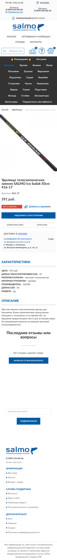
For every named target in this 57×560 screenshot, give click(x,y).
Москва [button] (22, 234)
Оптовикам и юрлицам (36, 37)
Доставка (12, 473)
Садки (29, 77)
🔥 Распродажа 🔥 (21, 59)
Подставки (41, 90)
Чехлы (28, 84)
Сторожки (14, 84)
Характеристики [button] (15, 225)
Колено (37, 65)
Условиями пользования (35, 431)
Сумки (26, 90)
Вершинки (43, 71)
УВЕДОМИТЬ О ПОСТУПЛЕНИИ (28, 215)
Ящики (14, 90)
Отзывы (20, 42)
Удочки (24, 65)
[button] (14, 12)
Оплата (11, 478)
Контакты (36, 42)
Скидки (11, 528)
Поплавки (13, 71)
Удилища (9, 65)
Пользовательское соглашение (23, 507)
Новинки (12, 523)
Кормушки (43, 84)
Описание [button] (42, 225)
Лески (49, 65)
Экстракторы (42, 96)
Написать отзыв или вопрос (28, 361)
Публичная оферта (17, 503)
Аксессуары (11, 102)
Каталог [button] (12, 37)
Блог (10, 519)
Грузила (28, 71)
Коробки (43, 77)
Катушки (41, 59)
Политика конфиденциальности (24, 532)
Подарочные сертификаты (37, 102)
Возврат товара (15, 482)
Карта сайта (14, 498)
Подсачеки (15, 77)
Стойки (25, 96)
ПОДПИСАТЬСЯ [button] (28, 421)
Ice (14, 291)
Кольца (12, 96)
